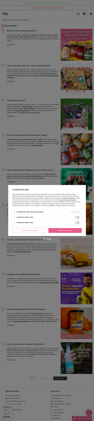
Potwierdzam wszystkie (65, 230)
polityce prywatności (69, 198)
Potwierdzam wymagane (29, 230)
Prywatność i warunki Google (67, 200)
